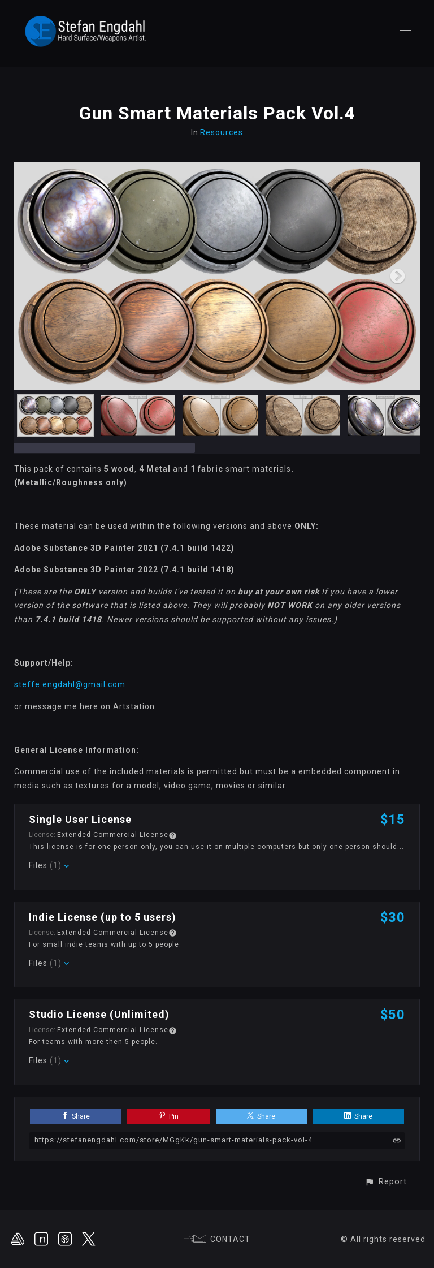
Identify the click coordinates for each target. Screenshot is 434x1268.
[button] (385, 1181)
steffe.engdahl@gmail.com (69, 684)
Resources (221, 132)
